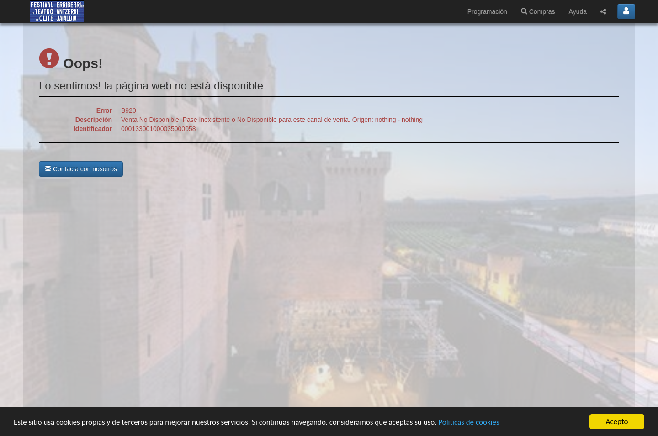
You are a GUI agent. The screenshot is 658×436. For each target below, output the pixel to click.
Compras (538, 11)
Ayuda (578, 11)
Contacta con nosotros (81, 169)
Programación (487, 11)
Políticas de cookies (468, 422)
